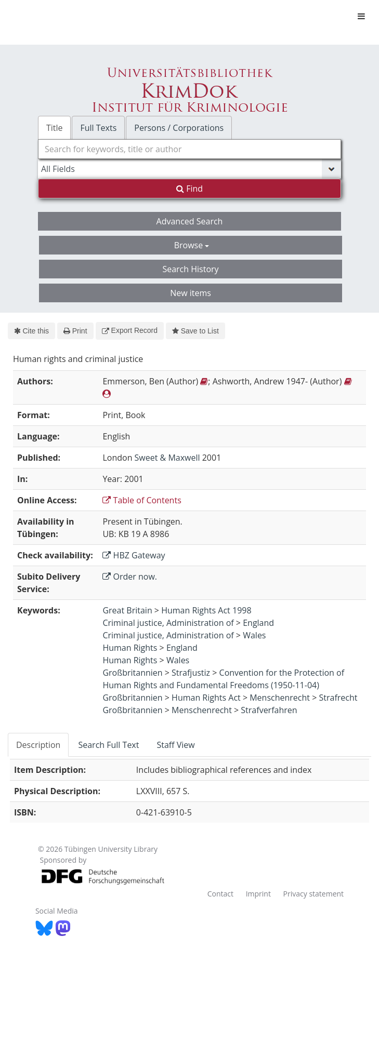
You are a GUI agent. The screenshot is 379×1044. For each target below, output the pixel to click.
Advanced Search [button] (189, 221)
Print (75, 331)
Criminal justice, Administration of (167, 622)
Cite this (31, 331)
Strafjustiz (191, 672)
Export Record (130, 330)
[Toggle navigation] (361, 16)
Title (54, 127)
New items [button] (190, 293)
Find (189, 188)
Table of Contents (141, 500)
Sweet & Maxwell (167, 457)
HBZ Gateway (133, 555)
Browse (192, 245)
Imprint (258, 894)
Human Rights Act (206, 697)
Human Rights (129, 647)
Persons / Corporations (179, 127)
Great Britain (127, 610)
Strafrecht (338, 697)
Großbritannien (132, 672)
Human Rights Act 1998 (206, 610)
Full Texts (98, 127)
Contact (220, 894)
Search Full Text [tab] (108, 745)
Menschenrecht (280, 697)
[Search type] (189, 169)
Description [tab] (38, 745)
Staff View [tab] (175, 745)
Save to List (195, 331)
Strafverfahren (269, 710)
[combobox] (189, 149)
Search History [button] (190, 269)
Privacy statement (313, 894)
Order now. (129, 576)
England (258, 622)
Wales (254, 635)
